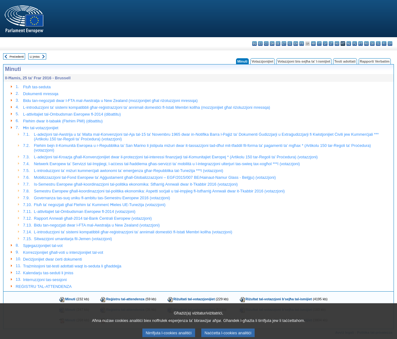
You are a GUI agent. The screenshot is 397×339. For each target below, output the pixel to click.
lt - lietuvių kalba (331, 43)
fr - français (301, 43)
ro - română (366, 43)
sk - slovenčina (372, 43)
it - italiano (319, 43)
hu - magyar (337, 43)
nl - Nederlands (348, 43)
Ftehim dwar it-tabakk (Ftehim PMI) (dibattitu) (63, 121)
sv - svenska (390, 43)
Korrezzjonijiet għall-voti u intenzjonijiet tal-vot (63, 252)
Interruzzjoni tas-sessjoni (45, 279)
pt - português (360, 43)
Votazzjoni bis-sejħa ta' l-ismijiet (304, 61)
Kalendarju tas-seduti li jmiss (48, 273)
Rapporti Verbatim (375, 61)
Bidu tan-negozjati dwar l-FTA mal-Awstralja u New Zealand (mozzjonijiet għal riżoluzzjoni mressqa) (110, 100)
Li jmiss (35, 56)
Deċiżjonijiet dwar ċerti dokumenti (52, 259)
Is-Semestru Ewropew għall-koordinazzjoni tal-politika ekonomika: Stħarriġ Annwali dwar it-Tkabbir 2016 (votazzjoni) (136, 184)
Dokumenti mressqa (40, 93)
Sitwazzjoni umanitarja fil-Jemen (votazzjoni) (73, 238)
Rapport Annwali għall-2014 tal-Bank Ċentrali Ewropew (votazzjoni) (93, 218)
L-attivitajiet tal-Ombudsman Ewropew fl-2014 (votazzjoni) (84, 211)
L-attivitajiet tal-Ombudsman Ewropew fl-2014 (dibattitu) (72, 114)
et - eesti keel (284, 43)
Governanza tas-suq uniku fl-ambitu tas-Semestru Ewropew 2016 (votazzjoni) (102, 198)
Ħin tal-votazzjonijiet (40, 127)
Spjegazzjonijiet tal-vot (42, 245)
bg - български (254, 43)
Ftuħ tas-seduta (37, 87)
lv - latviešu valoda (325, 43)
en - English (295, 43)
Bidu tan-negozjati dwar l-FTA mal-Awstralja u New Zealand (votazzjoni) (97, 225)
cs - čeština (266, 43)
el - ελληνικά (290, 43)
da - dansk (272, 43)
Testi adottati (345, 61)
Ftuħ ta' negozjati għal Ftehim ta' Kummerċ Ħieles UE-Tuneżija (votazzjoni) (99, 204)
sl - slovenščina (378, 43)
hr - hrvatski (313, 43)
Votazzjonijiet (263, 61)
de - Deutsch (278, 43)
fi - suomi (384, 43)
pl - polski (354, 43)
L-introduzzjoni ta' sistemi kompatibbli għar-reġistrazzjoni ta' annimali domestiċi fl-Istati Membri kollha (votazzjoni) (133, 232)
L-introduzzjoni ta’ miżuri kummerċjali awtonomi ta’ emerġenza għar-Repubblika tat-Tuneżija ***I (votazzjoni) (128, 170)
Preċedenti (17, 56)
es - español (260, 43)
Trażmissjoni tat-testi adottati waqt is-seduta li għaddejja (72, 266)
